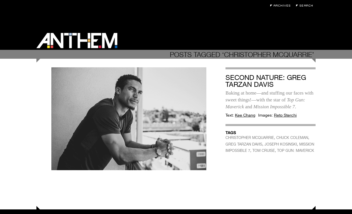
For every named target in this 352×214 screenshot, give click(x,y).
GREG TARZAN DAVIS (243, 144)
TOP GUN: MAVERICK (295, 150)
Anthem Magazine (76, 40)
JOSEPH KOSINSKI (281, 144)
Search (306, 6)
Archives (281, 6)
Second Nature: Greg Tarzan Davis (265, 81)
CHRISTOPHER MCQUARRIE (249, 138)
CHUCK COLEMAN (292, 138)
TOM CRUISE (263, 150)
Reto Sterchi (285, 115)
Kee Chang (245, 115)
